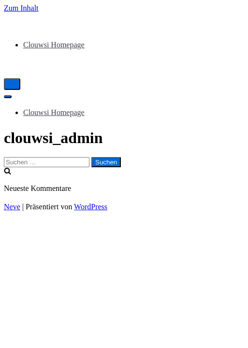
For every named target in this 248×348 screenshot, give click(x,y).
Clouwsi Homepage (54, 45)
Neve (12, 207)
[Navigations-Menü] (12, 84)
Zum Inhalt (21, 8)
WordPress (90, 207)
